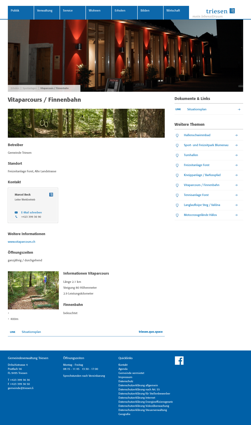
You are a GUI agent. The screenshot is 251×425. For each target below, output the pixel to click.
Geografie (124, 414)
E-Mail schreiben (31, 212)
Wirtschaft (173, 10)
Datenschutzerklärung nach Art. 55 (139, 389)
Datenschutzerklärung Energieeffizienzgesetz (145, 402)
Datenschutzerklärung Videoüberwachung (143, 406)
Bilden (145, 10)
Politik (15, 10)
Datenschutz (125, 381)
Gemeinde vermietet (131, 373)
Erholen (120, 10)
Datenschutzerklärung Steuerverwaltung (142, 410)
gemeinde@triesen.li (21, 388)
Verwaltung (44, 10)
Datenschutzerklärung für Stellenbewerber (144, 393)
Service (68, 10)
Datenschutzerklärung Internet (136, 397)
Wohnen (94, 10)
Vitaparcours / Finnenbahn (54, 88)
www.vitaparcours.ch (21, 241)
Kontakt (122, 365)
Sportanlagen (30, 88)
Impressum (125, 377)
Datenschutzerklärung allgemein (138, 385)
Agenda (122, 369)
